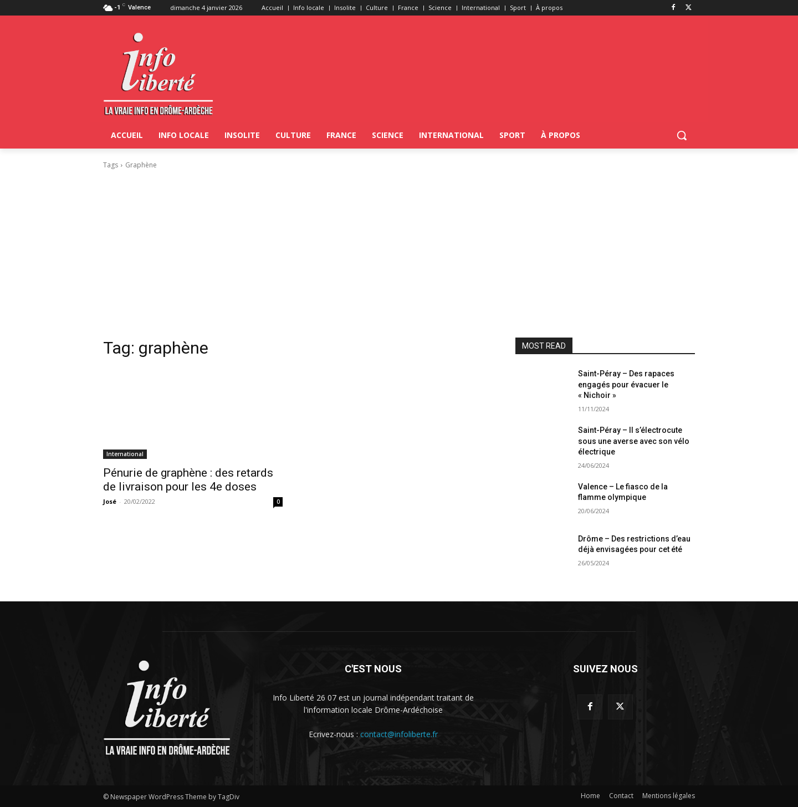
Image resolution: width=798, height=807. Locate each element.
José (109, 501)
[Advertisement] (399, 253)
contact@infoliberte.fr (399, 734)
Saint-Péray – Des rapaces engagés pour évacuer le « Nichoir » (626, 384)
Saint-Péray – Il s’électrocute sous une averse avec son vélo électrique (633, 441)
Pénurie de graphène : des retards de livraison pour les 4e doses (188, 479)
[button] (681, 135)
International (125, 454)
